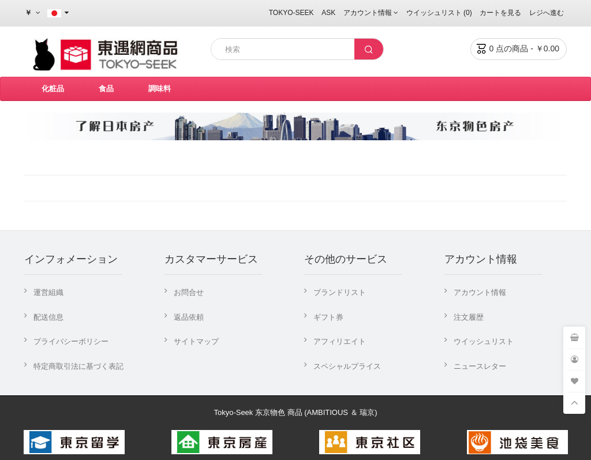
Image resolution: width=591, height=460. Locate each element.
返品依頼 (189, 317)
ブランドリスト (339, 292)
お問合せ (189, 292)
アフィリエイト (339, 341)
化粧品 (53, 88)
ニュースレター (480, 366)
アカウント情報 (480, 292)
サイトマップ (196, 341)
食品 (106, 88)
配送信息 (48, 317)
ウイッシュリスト (484, 341)
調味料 (159, 88)
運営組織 (48, 292)
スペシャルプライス (347, 366)
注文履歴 (469, 317)
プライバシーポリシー (71, 341)
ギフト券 (328, 317)
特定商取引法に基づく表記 (78, 366)
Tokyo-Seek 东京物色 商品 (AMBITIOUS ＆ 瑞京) (295, 412)
